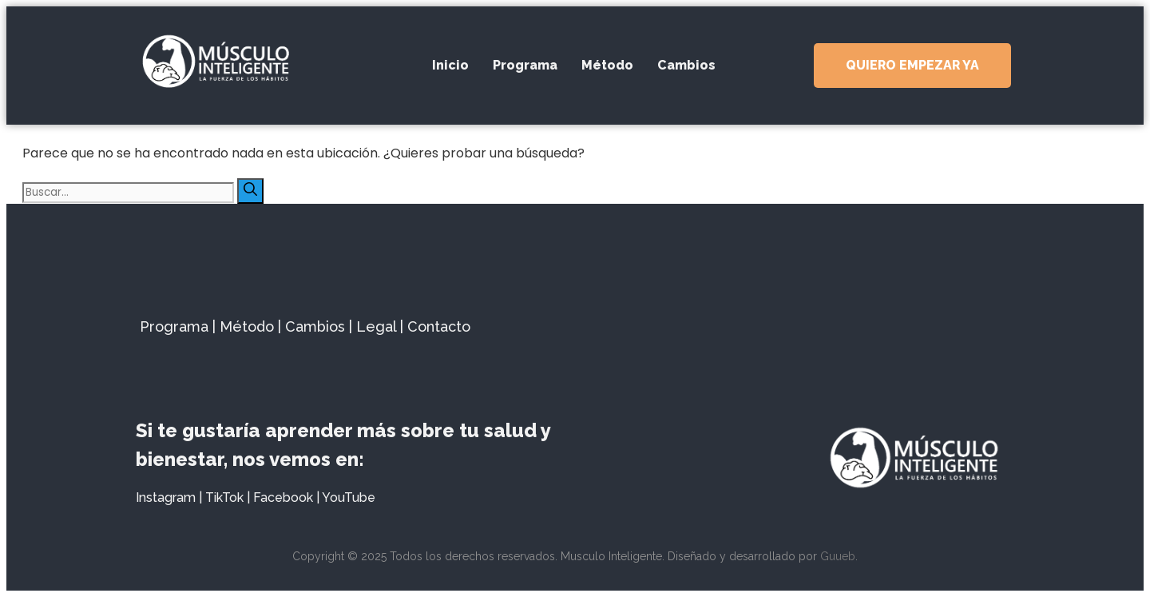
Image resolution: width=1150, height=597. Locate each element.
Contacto (438, 326)
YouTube (348, 497)
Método (607, 65)
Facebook (283, 497)
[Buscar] (250, 191)
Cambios (686, 65)
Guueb (837, 556)
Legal (376, 326)
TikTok (224, 497)
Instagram (166, 497)
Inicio (450, 65)
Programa (525, 65)
